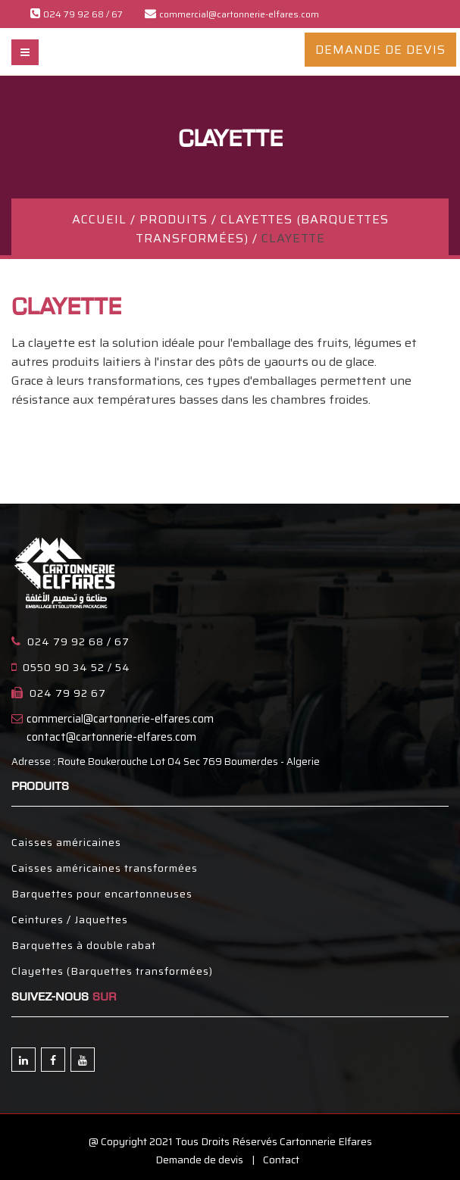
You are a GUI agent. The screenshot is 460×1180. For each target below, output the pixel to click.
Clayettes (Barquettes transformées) (112, 971)
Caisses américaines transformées (104, 868)
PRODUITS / (180, 219)
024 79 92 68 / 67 (78, 641)
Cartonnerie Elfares (326, 1141)
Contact (281, 1159)
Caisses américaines (66, 842)
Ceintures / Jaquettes (69, 919)
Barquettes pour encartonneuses (101, 893)
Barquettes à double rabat (83, 945)
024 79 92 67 (68, 693)
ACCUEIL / (105, 219)
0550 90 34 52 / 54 (76, 667)
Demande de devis (199, 1159)
